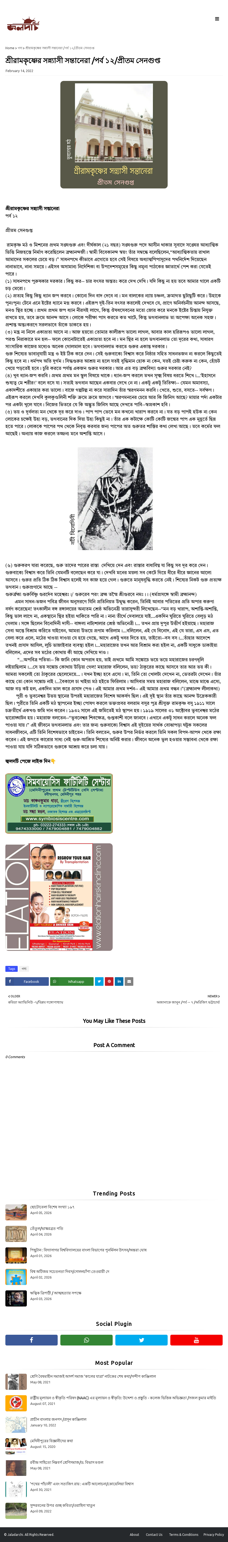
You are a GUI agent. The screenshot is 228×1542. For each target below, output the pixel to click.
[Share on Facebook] (27, 981)
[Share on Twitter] (99, 981)
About (134, 1534)
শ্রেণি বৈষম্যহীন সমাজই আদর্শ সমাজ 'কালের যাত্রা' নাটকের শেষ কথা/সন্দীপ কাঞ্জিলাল (93, 1376)
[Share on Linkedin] (119, 981)
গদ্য (20, 48)
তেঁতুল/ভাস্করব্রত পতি (46, 1228)
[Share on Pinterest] (109, 981)
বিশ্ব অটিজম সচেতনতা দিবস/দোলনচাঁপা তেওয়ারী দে (69, 1271)
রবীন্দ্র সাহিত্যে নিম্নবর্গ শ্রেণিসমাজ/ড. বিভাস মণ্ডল (66, 1462)
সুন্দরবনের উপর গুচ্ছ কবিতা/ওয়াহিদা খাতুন (62, 1505)
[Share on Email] (129, 981)
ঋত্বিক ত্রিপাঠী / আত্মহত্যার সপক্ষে (55, 1293)
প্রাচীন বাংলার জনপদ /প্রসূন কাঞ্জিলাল (58, 1419)
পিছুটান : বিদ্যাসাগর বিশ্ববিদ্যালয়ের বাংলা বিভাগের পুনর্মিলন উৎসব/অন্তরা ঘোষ (88, 1250)
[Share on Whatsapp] (72, 981)
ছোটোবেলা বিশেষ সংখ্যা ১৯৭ (52, 1207)
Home (9, 48)
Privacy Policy (214, 1534)
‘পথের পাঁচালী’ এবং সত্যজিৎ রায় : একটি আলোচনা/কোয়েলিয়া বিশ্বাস (82, 1484)
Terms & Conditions (183, 1534)
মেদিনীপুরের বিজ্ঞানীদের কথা (51, 1441)
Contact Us (154, 1534)
